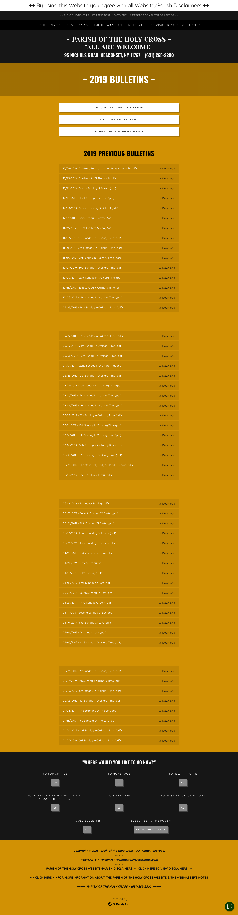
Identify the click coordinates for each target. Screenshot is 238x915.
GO (55, 782)
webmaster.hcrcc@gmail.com (137, 860)
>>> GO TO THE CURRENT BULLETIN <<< (119, 107)
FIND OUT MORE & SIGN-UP (151, 829)
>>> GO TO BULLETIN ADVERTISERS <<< (119, 131)
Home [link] (42, 25)
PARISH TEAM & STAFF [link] (108, 25)
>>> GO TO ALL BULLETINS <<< (119, 119)
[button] (70, 25)
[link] (119, 48)
